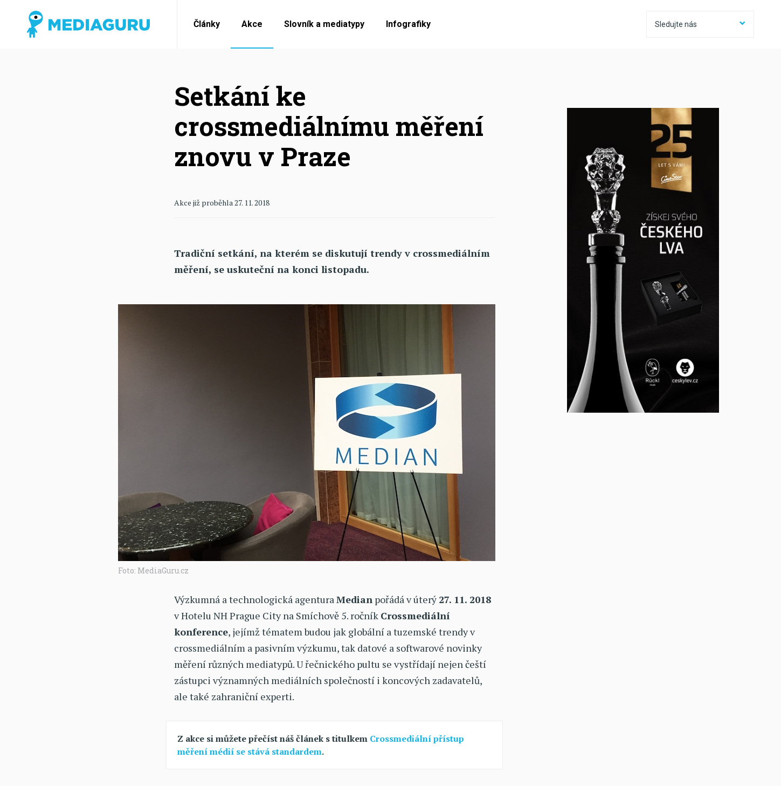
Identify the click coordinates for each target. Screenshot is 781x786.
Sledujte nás (700, 24)
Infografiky (408, 24)
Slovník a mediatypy (324, 24)
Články (206, 24)
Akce (251, 24)
